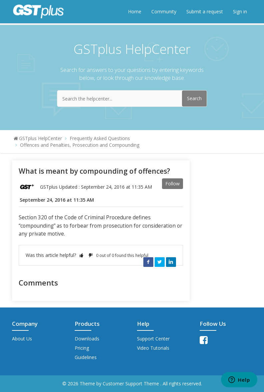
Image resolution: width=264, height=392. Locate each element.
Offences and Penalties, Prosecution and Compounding (79, 145)
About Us (22, 338)
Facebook (148, 262)
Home (134, 11)
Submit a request (204, 11)
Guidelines (86, 357)
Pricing (82, 348)
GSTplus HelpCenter (40, 138)
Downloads (87, 338)
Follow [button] (172, 183)
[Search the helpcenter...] (132, 98)
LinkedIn (171, 262)
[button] (81, 255)
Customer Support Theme (131, 383)
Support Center (153, 338)
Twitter (160, 262)
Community (163, 11)
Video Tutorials (153, 348)
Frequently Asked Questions (100, 138)
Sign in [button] (240, 11)
